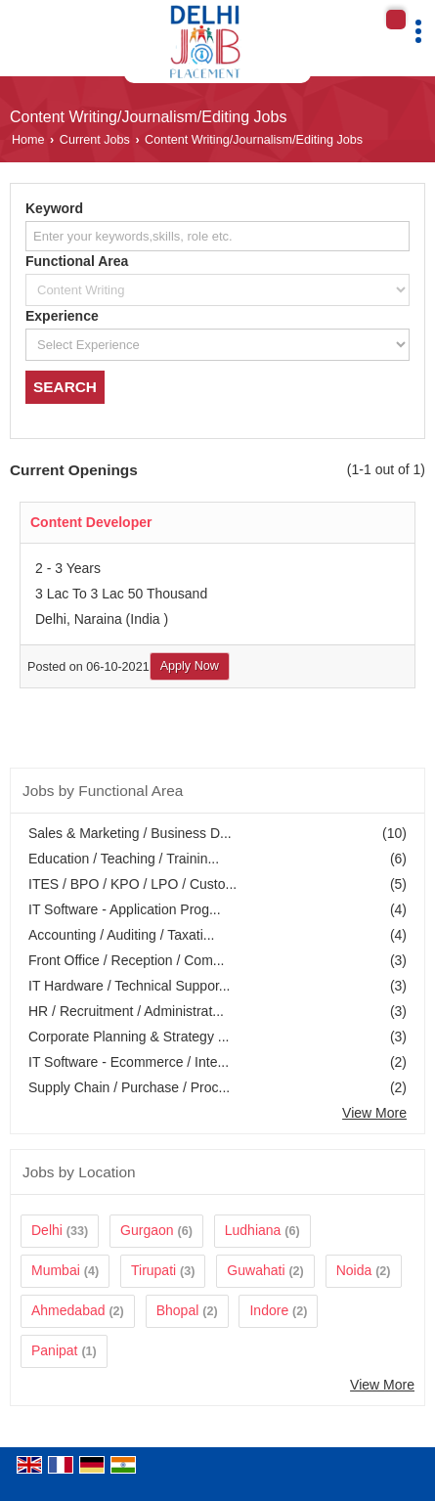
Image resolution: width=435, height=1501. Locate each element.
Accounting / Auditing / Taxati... (121, 935)
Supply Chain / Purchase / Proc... (129, 1087)
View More (374, 1113)
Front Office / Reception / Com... (126, 960)
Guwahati (255, 1270)
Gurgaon (146, 1230)
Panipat (54, 1350)
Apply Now (189, 666)
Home (28, 140)
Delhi (47, 1230)
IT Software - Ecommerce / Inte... (128, 1062)
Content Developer (91, 522)
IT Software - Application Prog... (124, 909)
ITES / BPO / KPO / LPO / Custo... (132, 884)
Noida (354, 1270)
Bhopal (177, 1310)
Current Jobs (95, 140)
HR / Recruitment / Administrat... (126, 1011)
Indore (268, 1310)
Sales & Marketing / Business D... (130, 833)
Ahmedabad (68, 1310)
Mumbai (55, 1270)
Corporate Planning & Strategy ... (128, 1036)
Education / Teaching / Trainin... (123, 858)
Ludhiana (253, 1230)
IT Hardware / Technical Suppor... (129, 985)
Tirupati (153, 1270)
